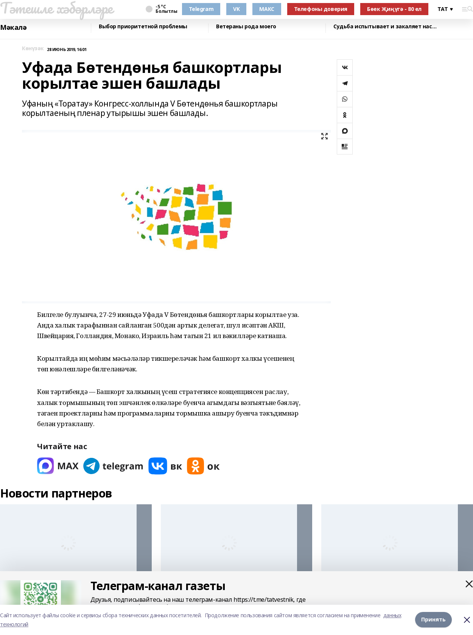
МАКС (266, 8)
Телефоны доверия (320, 8)
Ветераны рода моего (246, 26)
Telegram (201, 8)
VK (236, 8)
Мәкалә (13, 27)
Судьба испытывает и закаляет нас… (384, 26)
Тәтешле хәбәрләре (56, 8)
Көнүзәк (33, 48)
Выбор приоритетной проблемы (143, 26)
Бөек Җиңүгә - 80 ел (394, 8)
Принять (433, 619)
